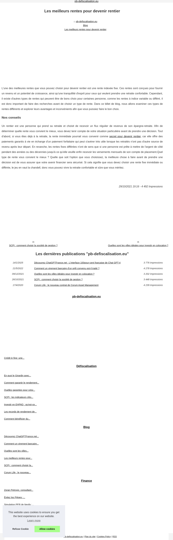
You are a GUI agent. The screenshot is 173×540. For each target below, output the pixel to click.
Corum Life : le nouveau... (17, 472)
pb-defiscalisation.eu (86, 21)
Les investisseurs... (14, 526)
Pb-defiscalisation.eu (73, 536)
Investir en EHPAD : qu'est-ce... (20, 404)
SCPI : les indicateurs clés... (18, 397)
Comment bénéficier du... (17, 419)
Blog (85, 25)
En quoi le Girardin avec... (17, 375)
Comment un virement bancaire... (21, 443)
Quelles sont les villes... (16, 451)
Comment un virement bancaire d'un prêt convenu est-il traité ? (66, 268)
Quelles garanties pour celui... (19, 390)
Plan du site (89, 536)
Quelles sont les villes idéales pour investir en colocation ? (138, 245)
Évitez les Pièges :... (14, 497)
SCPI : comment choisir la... (18, 465)
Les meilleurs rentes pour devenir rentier (85, 29)
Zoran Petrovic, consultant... (18, 490)
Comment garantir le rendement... (21, 382)
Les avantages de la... (15, 512)
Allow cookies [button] (47, 529)
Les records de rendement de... (20, 411)
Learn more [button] (34, 520)
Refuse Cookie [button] (20, 529)
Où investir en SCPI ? (15, 519)
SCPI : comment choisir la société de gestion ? (33, 245)
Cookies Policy (104, 536)
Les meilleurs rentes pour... (18, 458)
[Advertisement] (82, 56)
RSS (114, 536)
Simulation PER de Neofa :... (19, 504)
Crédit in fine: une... (14, 358)
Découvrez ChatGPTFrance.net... (21, 436)
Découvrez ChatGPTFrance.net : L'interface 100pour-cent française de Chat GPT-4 (77, 263)
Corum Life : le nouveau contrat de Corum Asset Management (66, 285)
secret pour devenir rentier (125, 136)
